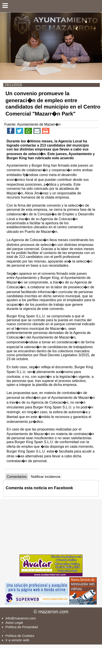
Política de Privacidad (21, 627)
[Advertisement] (51, 526)
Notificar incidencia (45, 477)
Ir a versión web (17, 640)
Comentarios (17, 477)
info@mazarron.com (20, 618)
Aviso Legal (14, 622)
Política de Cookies (19, 636)
